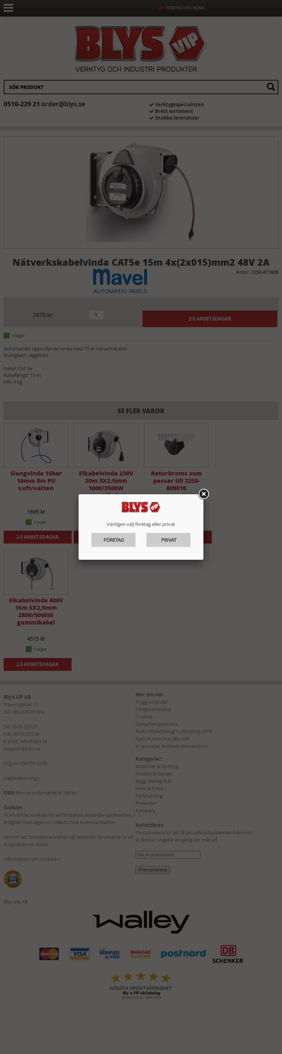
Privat (168, 540)
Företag (114, 540)
